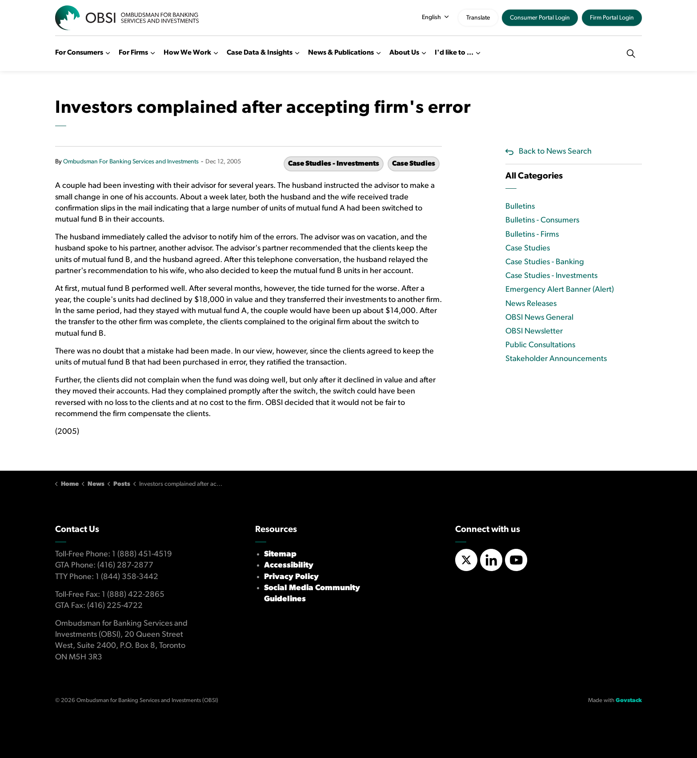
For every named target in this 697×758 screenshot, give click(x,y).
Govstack (629, 700)
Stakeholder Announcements (556, 359)
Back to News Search (555, 151)
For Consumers (79, 52)
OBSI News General (539, 318)
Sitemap (280, 554)
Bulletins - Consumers (542, 220)
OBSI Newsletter (534, 331)
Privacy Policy (291, 577)
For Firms (133, 52)
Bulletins (520, 206)
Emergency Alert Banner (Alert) (559, 290)
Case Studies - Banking (544, 262)
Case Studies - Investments (333, 163)
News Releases (531, 304)
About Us (404, 52)
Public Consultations (540, 345)
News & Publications (341, 52)
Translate (478, 18)
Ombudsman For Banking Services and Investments (131, 162)
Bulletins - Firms (532, 234)
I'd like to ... (454, 52)
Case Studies (413, 163)
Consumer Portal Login (540, 18)
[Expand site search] (631, 53)
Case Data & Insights (259, 52)
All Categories (534, 176)
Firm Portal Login (612, 18)
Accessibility (288, 565)
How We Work (187, 52)
